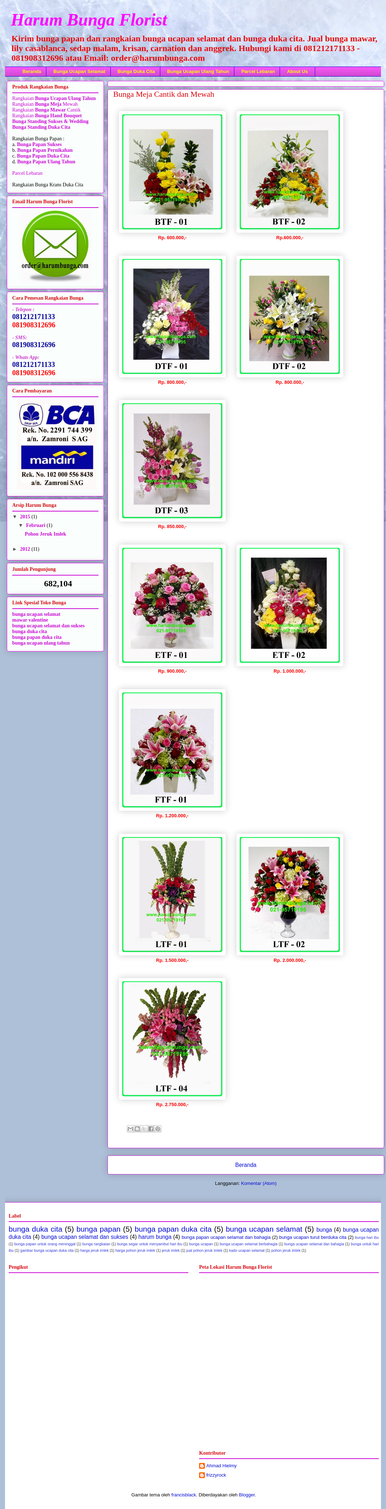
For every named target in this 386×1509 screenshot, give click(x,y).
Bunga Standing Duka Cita (41, 127)
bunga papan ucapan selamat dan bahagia (226, 1237)
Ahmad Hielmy (221, 1465)
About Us (297, 71)
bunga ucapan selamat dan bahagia (314, 1244)
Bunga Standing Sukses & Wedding (50, 121)
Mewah (56, 104)
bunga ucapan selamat (264, 1229)
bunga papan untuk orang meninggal (44, 1244)
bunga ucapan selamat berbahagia (248, 1244)
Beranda (32, 71)
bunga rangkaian (96, 1244)
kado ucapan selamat (247, 1251)
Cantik (73, 110)
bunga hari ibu (367, 1238)
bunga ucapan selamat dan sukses (48, 625)
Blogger (247, 1494)
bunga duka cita (29, 631)
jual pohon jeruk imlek (204, 1251)
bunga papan (99, 1229)
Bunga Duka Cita (136, 71)
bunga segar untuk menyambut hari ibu (149, 1244)
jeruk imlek (171, 1251)
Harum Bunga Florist (89, 19)
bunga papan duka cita (36, 637)
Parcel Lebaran (258, 71)
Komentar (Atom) (259, 1183)
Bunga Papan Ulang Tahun (46, 161)
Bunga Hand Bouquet (58, 115)
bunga (324, 1230)
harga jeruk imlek (94, 1251)
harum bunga (154, 1237)
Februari (36, 525)
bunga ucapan (201, 1244)
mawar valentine (30, 620)
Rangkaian (23, 98)
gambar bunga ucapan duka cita (46, 1251)
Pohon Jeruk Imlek (45, 534)
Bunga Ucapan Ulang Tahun (198, 71)
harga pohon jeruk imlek (135, 1251)
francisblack (183, 1494)
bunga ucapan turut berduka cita (312, 1237)
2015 (26, 516)
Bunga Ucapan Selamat (80, 71)
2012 (26, 549)
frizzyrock (216, 1475)
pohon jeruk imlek (285, 1251)
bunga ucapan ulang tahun (41, 643)
